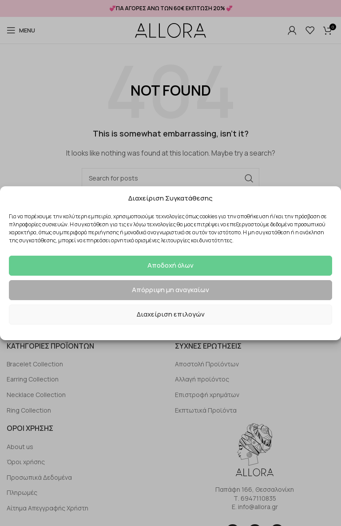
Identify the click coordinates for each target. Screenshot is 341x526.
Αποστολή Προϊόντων (207, 364)
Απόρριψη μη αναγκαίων (170, 289)
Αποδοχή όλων (170, 265)
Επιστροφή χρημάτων (207, 394)
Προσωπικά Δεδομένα (39, 477)
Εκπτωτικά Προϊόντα (206, 410)
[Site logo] (170, 30)
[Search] (170, 178)
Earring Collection (33, 379)
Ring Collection (29, 410)
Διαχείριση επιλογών (171, 314)
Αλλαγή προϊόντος (202, 379)
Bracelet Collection (35, 364)
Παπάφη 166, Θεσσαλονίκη (254, 489)
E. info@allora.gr (255, 506)
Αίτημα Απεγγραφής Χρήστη (47, 508)
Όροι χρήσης (26, 462)
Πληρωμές (22, 492)
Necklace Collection (36, 394)
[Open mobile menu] (21, 30)
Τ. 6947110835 (255, 498)
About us (20, 446)
